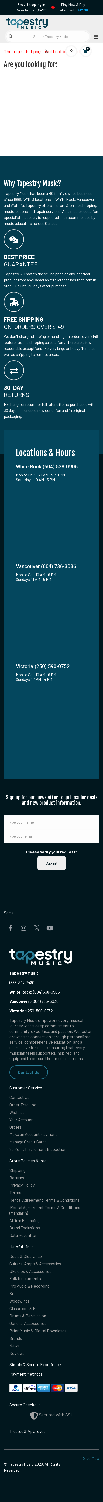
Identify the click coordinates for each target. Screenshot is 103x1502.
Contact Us (28, 1072)
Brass (14, 1293)
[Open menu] (94, 36)
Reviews (16, 1353)
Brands (15, 1338)
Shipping (17, 1170)
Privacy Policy (22, 1184)
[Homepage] (28, 22)
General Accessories (27, 1323)
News (14, 1345)
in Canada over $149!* (31, 7)
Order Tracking (22, 1104)
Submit (52, 863)
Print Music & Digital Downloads (37, 1330)
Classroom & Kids (25, 1308)
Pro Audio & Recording (29, 1285)
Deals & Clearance (25, 1256)
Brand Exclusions (24, 1227)
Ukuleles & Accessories (30, 1271)
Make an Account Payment (33, 1134)
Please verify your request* (51, 851)
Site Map (91, 1458)
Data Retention (23, 1235)
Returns (16, 1177)
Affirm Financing (24, 1220)
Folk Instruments (25, 1278)
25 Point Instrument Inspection (37, 1149)
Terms (15, 1192)
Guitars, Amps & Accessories (35, 1263)
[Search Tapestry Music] (47, 36)
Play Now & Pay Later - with (73, 7)
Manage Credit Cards (28, 1141)
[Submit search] (11, 36)
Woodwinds (19, 1300)
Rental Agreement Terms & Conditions (44, 1199)
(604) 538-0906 (34, 991)
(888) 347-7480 (22, 982)
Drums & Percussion (27, 1315)
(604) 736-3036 (34, 1001)
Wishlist (16, 1112)
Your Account (21, 1119)
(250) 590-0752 (31, 1010)
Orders (15, 1127)
